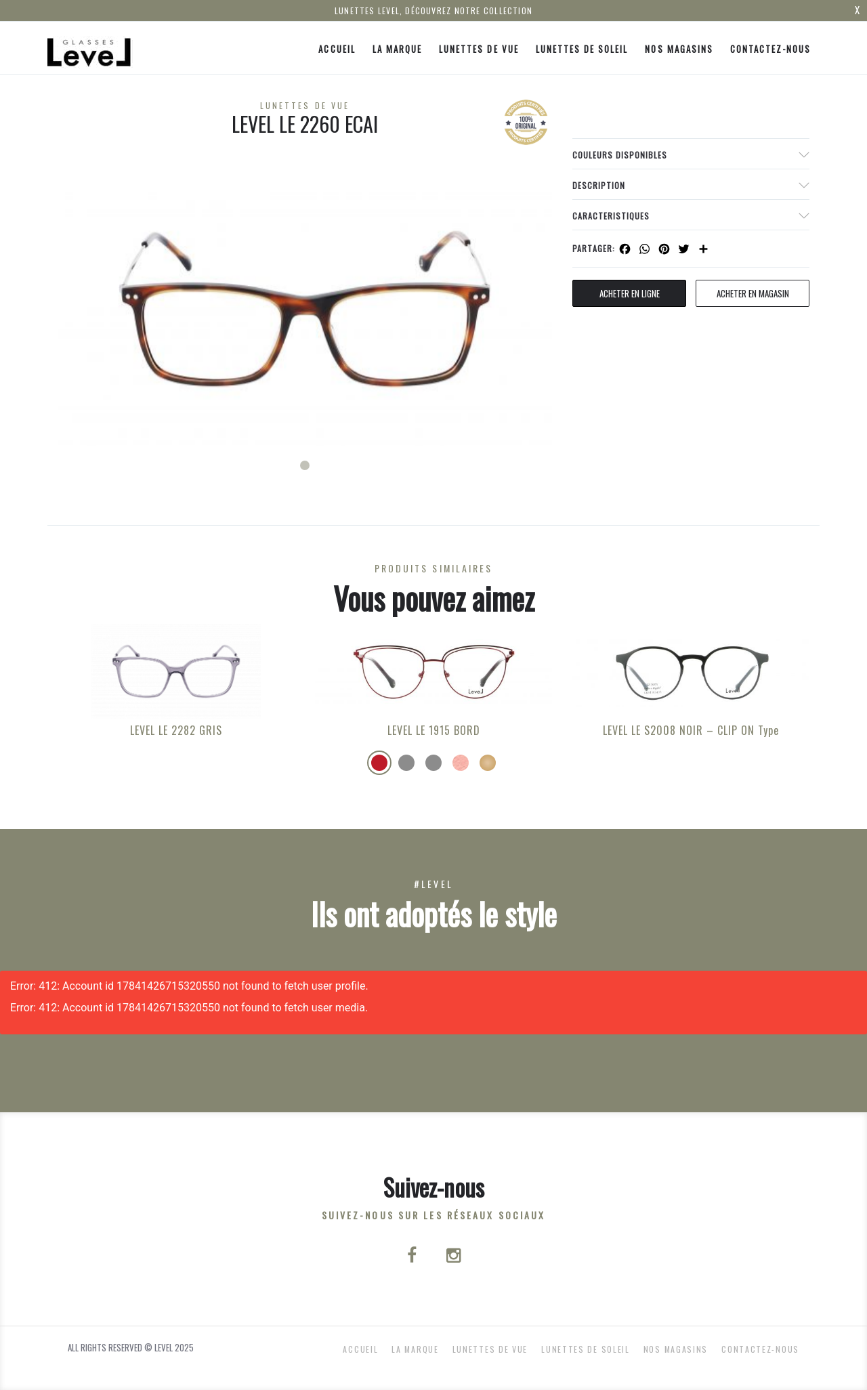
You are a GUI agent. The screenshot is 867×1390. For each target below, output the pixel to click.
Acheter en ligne (629, 293)
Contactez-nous (770, 49)
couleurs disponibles (619, 155)
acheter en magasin (753, 293)
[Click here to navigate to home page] (90, 48)
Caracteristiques (611, 216)
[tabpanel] (305, 308)
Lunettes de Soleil (582, 49)
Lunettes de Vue (479, 49)
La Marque (397, 49)
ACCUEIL (336, 49)
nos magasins (679, 49)
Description (598, 185)
